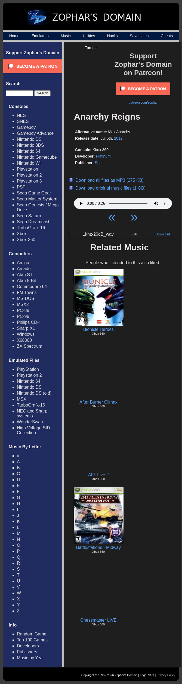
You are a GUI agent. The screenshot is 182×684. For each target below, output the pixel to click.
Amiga (23, 262)
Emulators (40, 36)
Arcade (24, 268)
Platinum (103, 156)
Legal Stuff (147, 675)
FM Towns (27, 292)
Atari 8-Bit (26, 280)
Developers (28, 646)
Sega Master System (37, 199)
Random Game (32, 634)
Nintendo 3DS (30, 145)
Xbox (22, 233)
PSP (21, 187)
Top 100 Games (32, 640)
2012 (118, 138)
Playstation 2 (29, 175)
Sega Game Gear (34, 193)
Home (14, 36)
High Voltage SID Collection (33, 430)
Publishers (27, 652)
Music (66, 36)
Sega (99, 163)
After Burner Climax (98, 402)
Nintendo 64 (28, 151)
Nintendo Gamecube (37, 157)
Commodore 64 (32, 286)
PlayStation (28, 369)
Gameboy (26, 127)
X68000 (24, 340)
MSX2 (23, 304)
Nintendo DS (29, 139)
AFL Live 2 (98, 474)
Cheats (167, 36)
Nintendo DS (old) (34, 393)
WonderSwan (30, 422)
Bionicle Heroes (98, 329)
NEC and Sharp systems (32, 413)
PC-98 (23, 316)
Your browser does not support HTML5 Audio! (123, 202)
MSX (21, 399)
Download (162, 234)
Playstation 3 (29, 181)
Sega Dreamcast (33, 221)
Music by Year (30, 658)
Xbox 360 (26, 239)
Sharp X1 (26, 328)
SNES (23, 121)
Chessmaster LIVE (98, 620)
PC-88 (23, 310)
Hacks (112, 36)
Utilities (89, 36)
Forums (91, 48)
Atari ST (25, 274)
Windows (26, 334)
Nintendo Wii (29, 163)
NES (21, 115)
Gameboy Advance (35, 133)
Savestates (139, 36)
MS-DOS (25, 298)
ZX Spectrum (29, 346)
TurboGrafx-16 (31, 227)
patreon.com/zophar (143, 102)
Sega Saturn (29, 215)
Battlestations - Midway (98, 547)
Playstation (27, 169)
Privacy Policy (166, 675)
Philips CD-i (28, 322)
